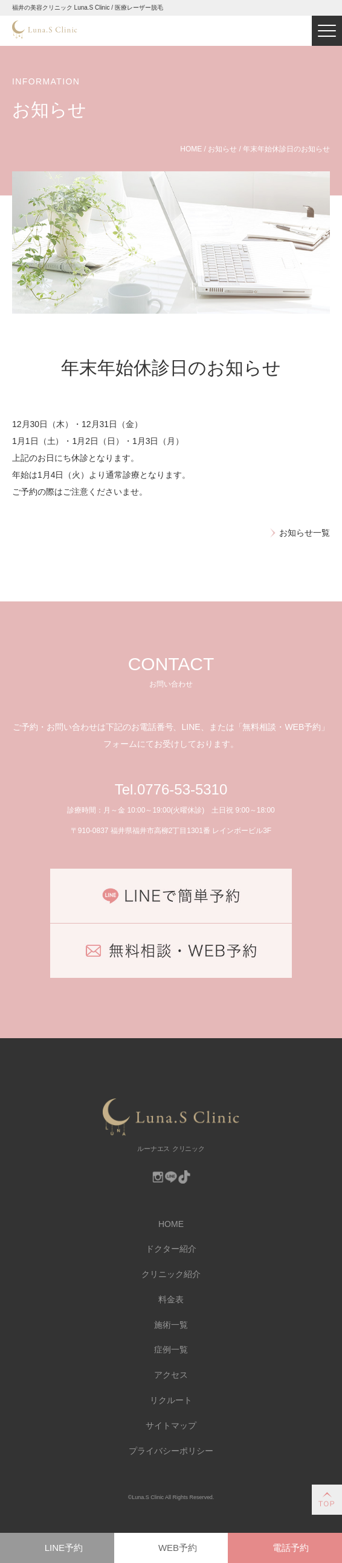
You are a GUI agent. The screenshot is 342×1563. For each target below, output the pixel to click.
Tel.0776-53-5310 (171, 789)
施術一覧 (171, 1325)
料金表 (171, 1299)
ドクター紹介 (171, 1249)
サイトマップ (171, 1425)
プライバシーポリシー (171, 1451)
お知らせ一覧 (304, 532)
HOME (171, 1224)
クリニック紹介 (171, 1274)
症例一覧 (171, 1349)
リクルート (171, 1400)
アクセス (171, 1375)
